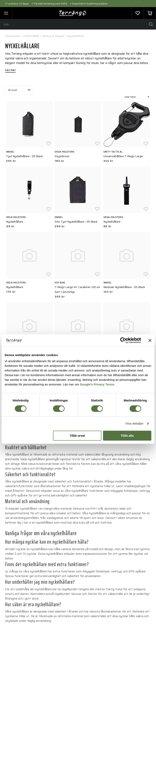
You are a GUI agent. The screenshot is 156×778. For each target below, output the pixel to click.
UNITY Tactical (112, 152)
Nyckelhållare (76, 36)
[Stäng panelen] (149, 340)
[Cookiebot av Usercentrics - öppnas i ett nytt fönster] (123, 340)
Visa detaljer (134, 423)
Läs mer (10, 70)
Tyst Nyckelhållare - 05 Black (24, 156)
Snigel (10, 152)
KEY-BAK (60, 282)
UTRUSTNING (31, 36)
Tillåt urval (77, 435)
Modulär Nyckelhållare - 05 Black (124, 287)
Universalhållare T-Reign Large (123, 156)
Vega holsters (64, 152)
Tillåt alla (127, 435)
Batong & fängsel (53, 36)
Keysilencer (62, 156)
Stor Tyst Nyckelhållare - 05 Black (76, 221)
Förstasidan (12, 36)
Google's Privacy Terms (97, 384)
